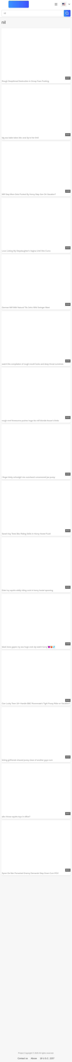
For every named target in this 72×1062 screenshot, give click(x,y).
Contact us (23, 1058)
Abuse (34, 1058)
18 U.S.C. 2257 (47, 1058)
